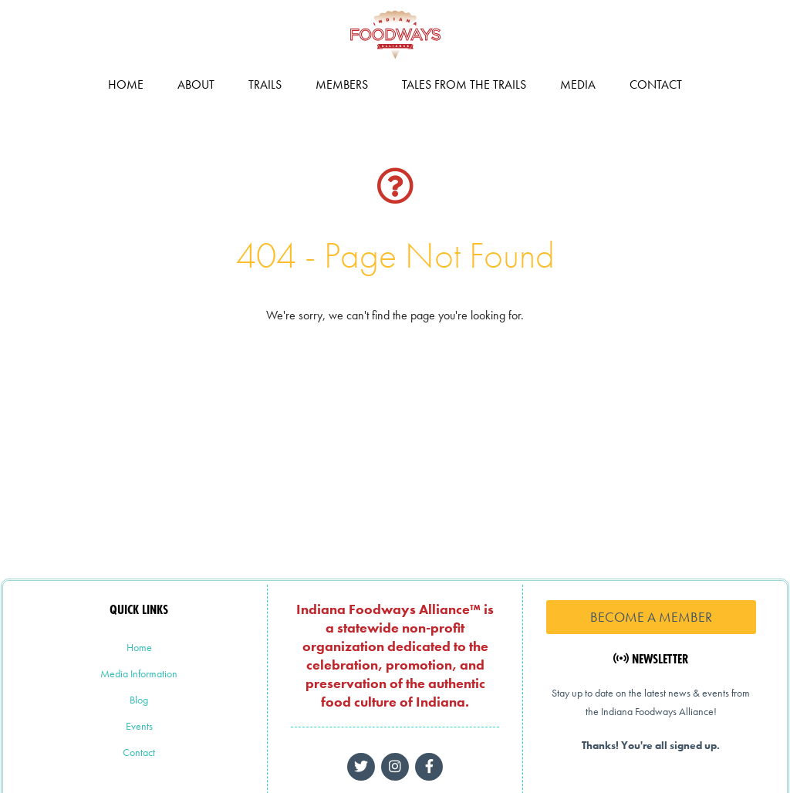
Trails (265, 84)
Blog (139, 700)
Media (578, 84)
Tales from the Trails (464, 84)
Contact (656, 84)
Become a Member (651, 617)
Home (125, 84)
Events (139, 726)
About (195, 84)
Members (342, 84)
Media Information (138, 673)
